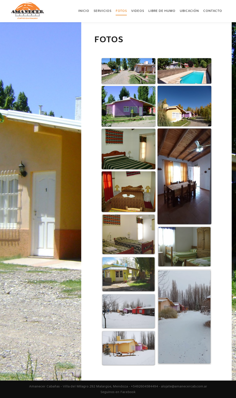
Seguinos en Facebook (118, 392)
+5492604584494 (144, 386)
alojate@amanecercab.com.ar (184, 386)
